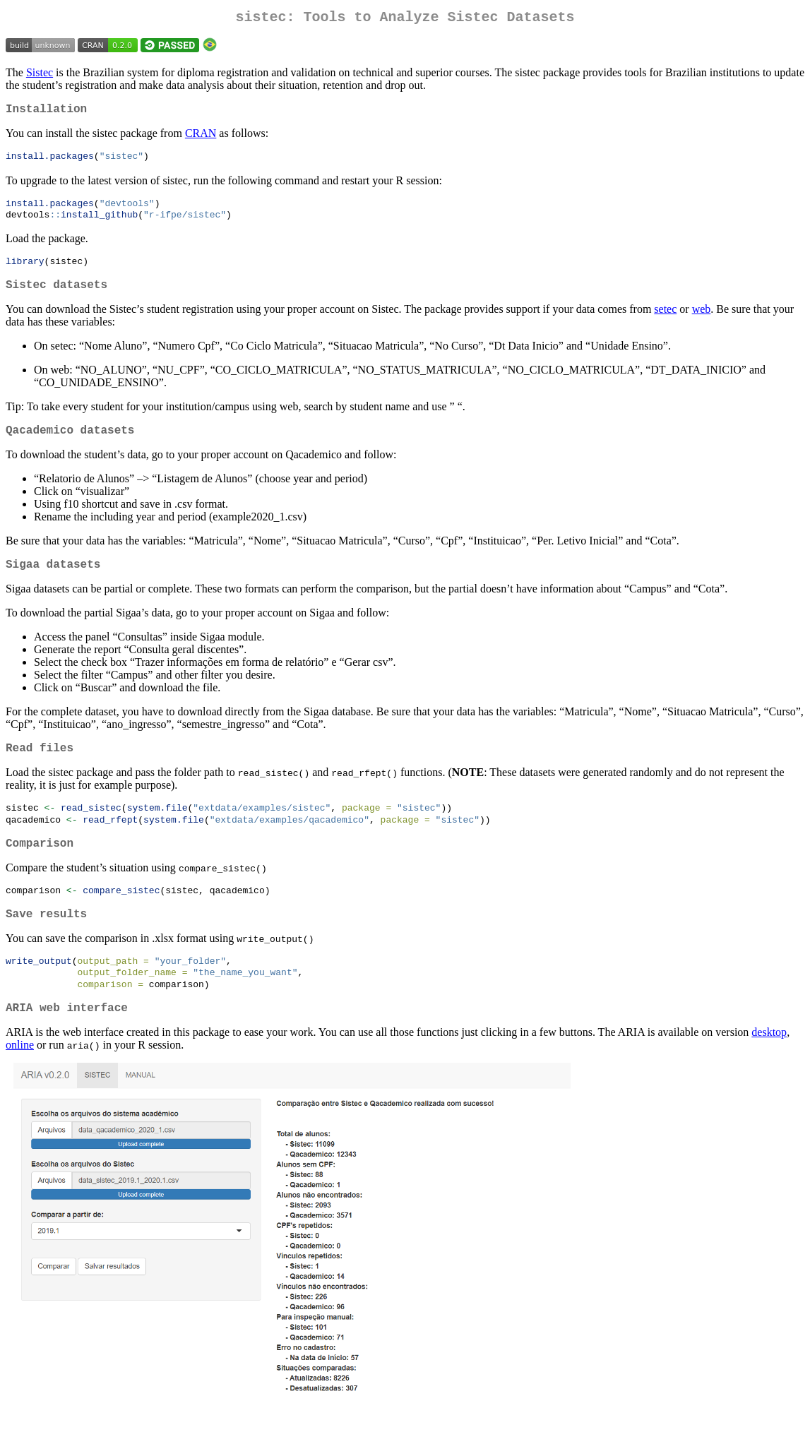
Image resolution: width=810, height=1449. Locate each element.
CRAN (200, 139)
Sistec (39, 75)
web (701, 322)
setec (665, 322)
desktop (769, 1069)
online (20, 1082)
